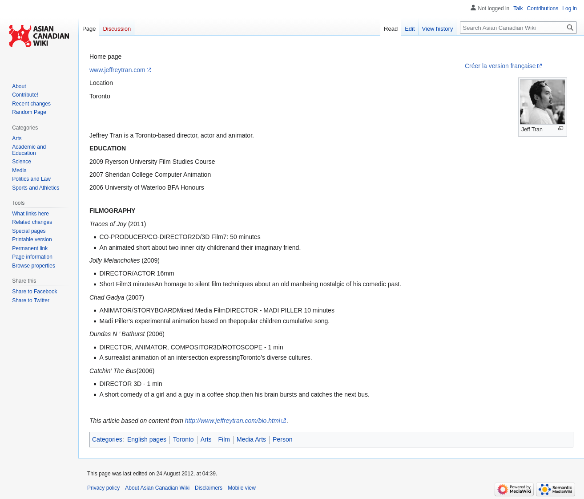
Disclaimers (208, 488)
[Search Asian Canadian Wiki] (518, 27)
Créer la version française (500, 65)
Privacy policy (103, 488)
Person (282, 439)
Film (224, 439)
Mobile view (242, 488)
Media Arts (251, 439)
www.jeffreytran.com (117, 69)
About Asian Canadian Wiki (157, 488)
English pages (146, 439)
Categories (107, 439)
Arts (206, 439)
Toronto (183, 439)
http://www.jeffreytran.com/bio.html (232, 420)
